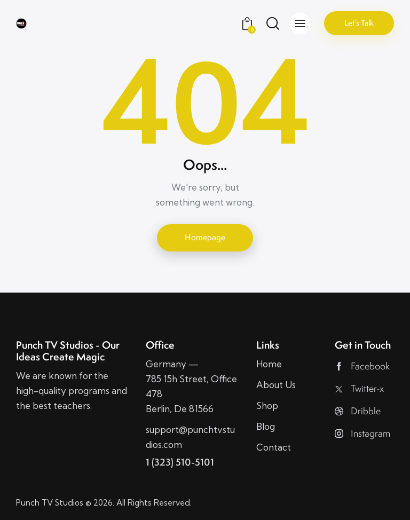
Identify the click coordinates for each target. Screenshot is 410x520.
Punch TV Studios (49, 503)
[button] (300, 23)
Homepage (205, 237)
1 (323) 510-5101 (180, 462)
